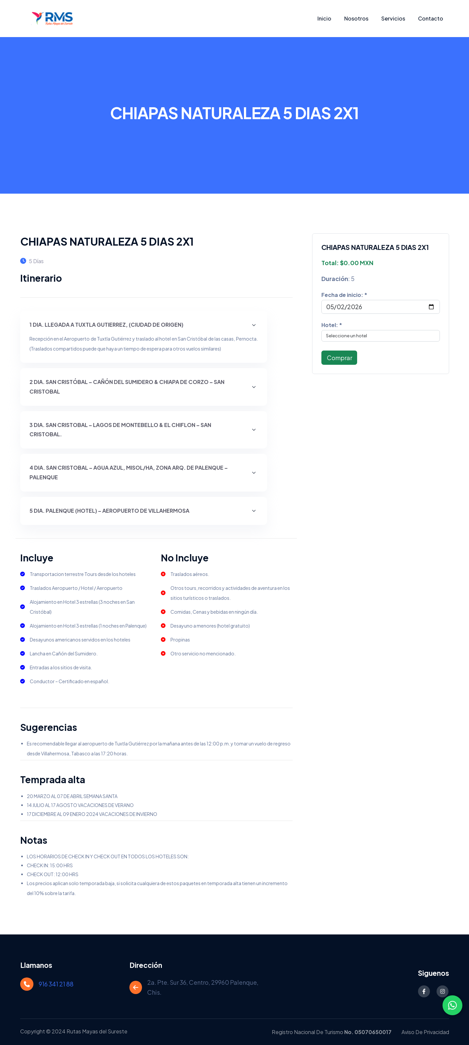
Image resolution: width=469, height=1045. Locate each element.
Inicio (324, 18)
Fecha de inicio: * (344, 294)
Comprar (339, 357)
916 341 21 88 (56, 984)
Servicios (393, 18)
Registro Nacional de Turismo (332, 1031)
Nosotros (356, 18)
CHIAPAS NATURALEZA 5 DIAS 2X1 (107, 241)
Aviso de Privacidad (425, 1031)
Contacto (430, 18)
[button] (143, 325)
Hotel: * (331, 324)
